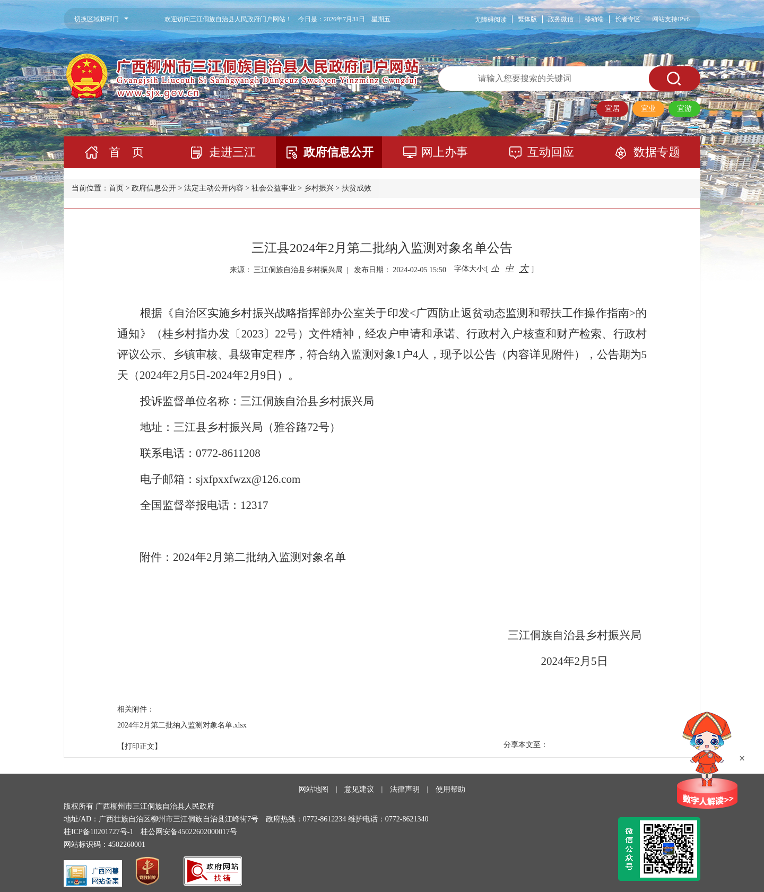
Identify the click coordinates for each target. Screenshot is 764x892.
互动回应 (550, 152)
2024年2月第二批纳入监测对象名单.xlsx (182, 725)
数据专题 (656, 152)
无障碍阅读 (491, 19)
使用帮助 (450, 789)
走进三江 (232, 152)
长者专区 (627, 19)
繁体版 (527, 19)
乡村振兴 (319, 188)
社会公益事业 (273, 188)
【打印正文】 (139, 746)
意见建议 (359, 789)
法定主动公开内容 (214, 188)
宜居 (612, 108)
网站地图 (313, 789)
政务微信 (561, 19)
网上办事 (444, 152)
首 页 (126, 152)
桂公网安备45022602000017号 (189, 832)
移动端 (594, 19)
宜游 (684, 108)
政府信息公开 (338, 152)
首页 (116, 188)
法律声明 (405, 789)
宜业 (648, 108)
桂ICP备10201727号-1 (98, 832)
